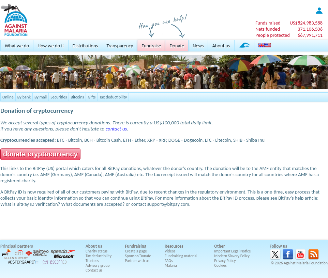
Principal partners (16, 246)
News (198, 46)
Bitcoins (77, 96)
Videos (170, 251)
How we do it (51, 46)
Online (8, 96)
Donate (176, 46)
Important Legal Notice (232, 251)
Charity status (96, 251)
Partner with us (137, 260)
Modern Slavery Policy (232, 255)
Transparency (119, 46)
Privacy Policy (225, 260)
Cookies (220, 265)
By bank (24, 96)
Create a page (136, 251)
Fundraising (135, 246)
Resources (174, 246)
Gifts (91, 96)
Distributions (85, 46)
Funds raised (268, 23)
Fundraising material (181, 255)
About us (221, 46)
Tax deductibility (113, 96)
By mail (40, 96)
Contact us (94, 270)
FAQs (169, 260)
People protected (272, 35)
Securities (58, 96)
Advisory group (98, 265)
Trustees (92, 260)
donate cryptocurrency (40, 154)
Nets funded (267, 29)
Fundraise (151, 46)
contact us (116, 129)
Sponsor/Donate (138, 255)
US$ (306, 23)
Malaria (171, 265)
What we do (17, 46)
